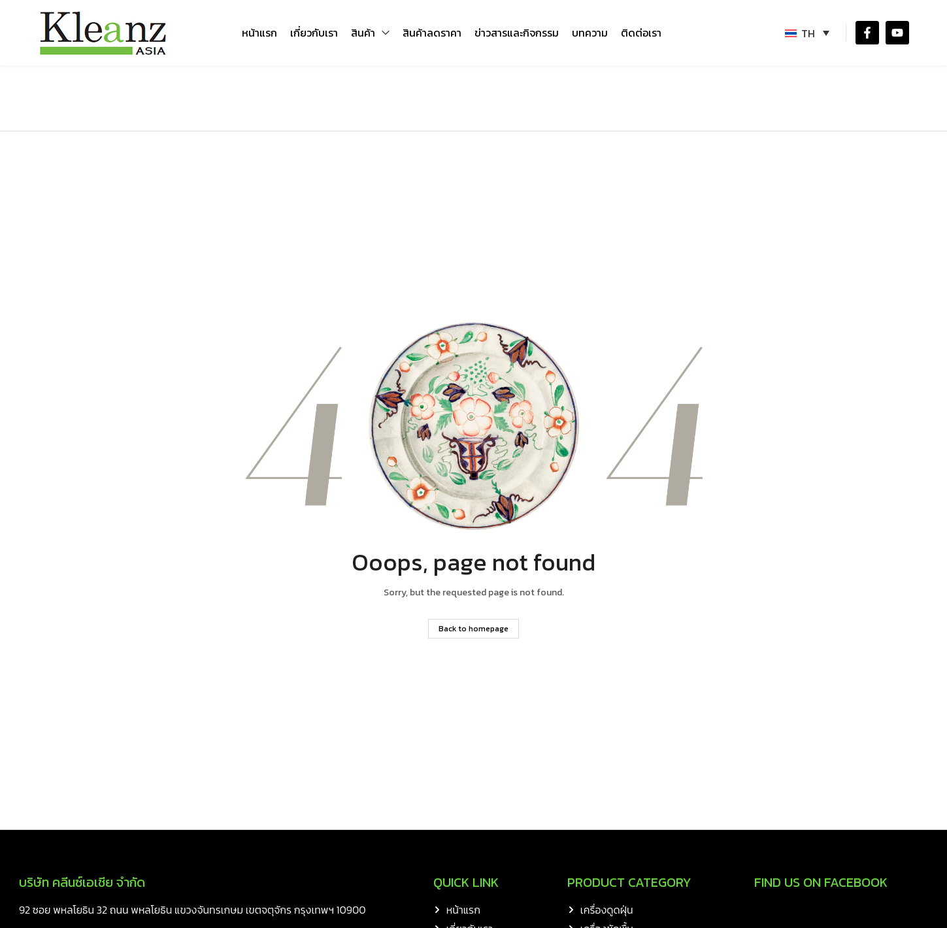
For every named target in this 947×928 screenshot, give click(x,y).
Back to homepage (473, 629)
